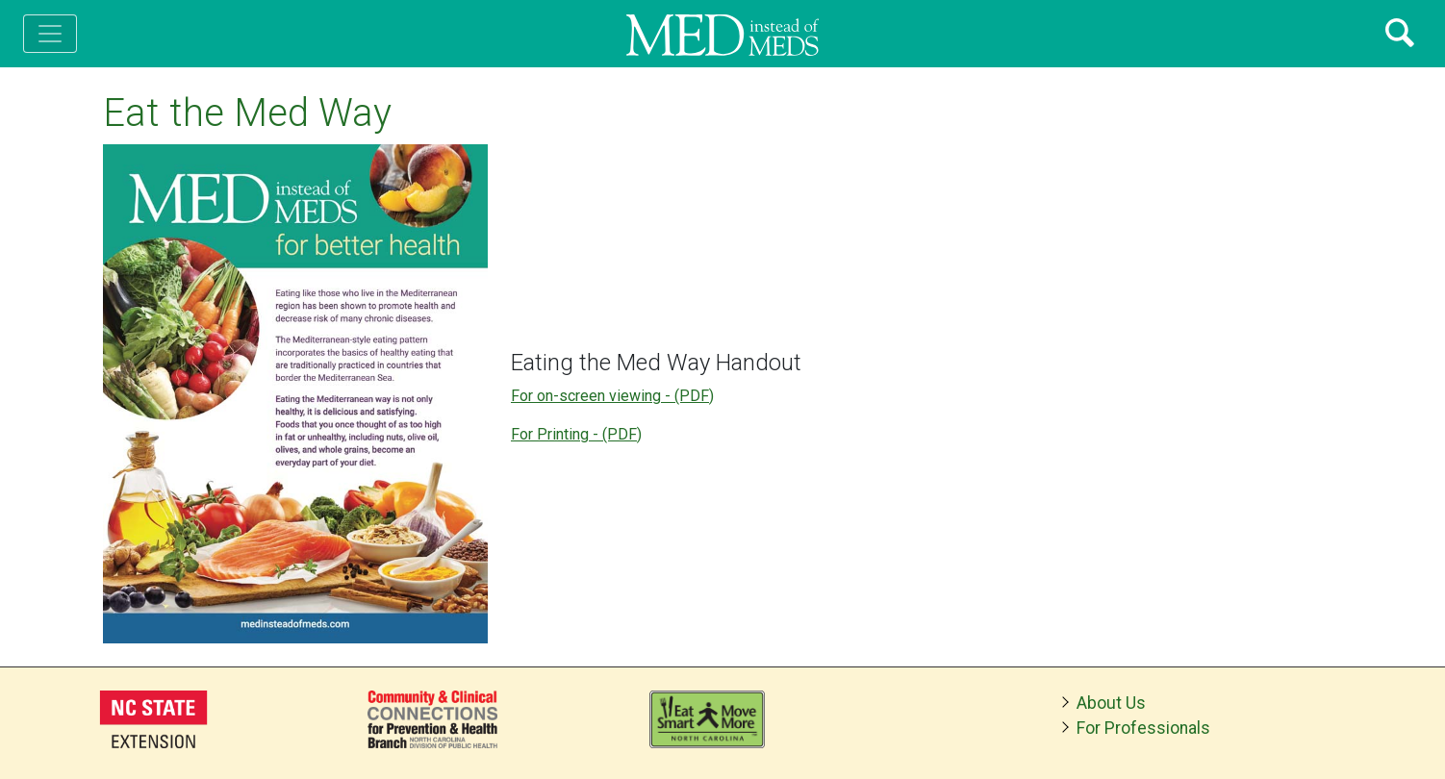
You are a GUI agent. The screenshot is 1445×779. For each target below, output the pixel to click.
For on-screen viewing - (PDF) (612, 396)
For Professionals (1143, 728)
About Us (1111, 703)
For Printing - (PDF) (576, 434)
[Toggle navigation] (50, 33)
